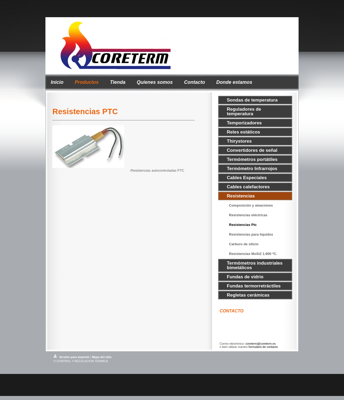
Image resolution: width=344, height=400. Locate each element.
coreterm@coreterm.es (260, 343)
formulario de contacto (263, 346)
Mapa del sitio (102, 357)
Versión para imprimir (71, 357)
